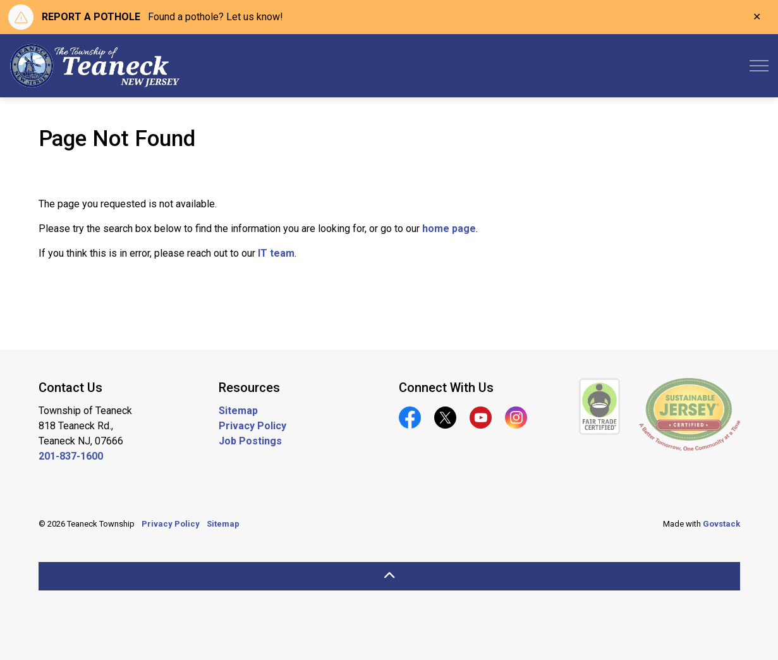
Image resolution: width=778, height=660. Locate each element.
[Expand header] (759, 65)
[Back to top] (389, 576)
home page (449, 229)
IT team (276, 253)
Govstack (721, 524)
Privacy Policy (252, 426)
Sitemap (238, 411)
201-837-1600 (71, 456)
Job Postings (250, 441)
